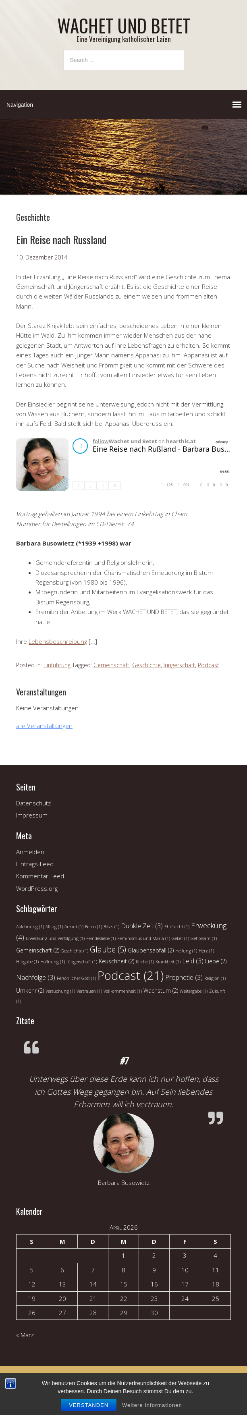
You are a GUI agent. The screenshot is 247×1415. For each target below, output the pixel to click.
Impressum (32, 815)
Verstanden (88, 1405)
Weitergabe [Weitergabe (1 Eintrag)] (194, 991)
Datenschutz (33, 803)
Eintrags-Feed (35, 864)
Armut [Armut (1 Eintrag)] (73, 927)
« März (25, 1335)
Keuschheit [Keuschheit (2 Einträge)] (116, 961)
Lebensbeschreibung (58, 641)
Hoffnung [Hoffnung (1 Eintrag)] (52, 962)
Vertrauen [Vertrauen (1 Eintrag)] (89, 991)
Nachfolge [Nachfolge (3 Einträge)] (35, 977)
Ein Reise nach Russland (61, 239)
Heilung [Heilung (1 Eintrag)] (186, 951)
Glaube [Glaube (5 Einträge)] (108, 949)
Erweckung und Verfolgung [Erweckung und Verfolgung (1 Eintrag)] (55, 938)
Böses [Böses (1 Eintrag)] (111, 927)
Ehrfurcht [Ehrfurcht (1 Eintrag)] (176, 927)
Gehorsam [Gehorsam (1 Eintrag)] (204, 938)
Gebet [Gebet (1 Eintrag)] (180, 938)
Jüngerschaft (179, 665)
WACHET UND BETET (123, 25)
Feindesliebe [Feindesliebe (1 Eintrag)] (101, 938)
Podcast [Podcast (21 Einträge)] (131, 975)
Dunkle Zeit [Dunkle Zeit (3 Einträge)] (142, 925)
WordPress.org (37, 888)
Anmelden (30, 852)
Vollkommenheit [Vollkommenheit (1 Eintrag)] (123, 991)
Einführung (57, 665)
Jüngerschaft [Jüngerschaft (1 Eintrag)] (81, 962)
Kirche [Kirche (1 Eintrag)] (145, 962)
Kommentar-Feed (40, 876)
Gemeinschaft (111, 665)
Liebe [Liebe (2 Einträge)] (215, 961)
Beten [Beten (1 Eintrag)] (93, 927)
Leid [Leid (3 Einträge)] (192, 960)
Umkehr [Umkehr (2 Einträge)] (30, 990)
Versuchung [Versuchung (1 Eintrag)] (60, 991)
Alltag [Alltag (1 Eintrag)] (54, 927)
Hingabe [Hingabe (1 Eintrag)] (27, 962)
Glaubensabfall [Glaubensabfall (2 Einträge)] (151, 950)
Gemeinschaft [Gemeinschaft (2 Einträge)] (37, 950)
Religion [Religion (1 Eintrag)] (215, 978)
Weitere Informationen (152, 1405)
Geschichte (146, 665)
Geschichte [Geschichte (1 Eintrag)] (74, 951)
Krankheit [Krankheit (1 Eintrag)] (168, 962)
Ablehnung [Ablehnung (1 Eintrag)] (30, 927)
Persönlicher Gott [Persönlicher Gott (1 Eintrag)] (76, 978)
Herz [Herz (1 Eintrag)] (206, 951)
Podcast (208, 665)
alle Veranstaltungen (44, 726)
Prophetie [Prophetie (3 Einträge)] (184, 977)
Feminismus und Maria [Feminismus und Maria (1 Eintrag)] (143, 938)
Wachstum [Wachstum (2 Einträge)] (160, 990)
